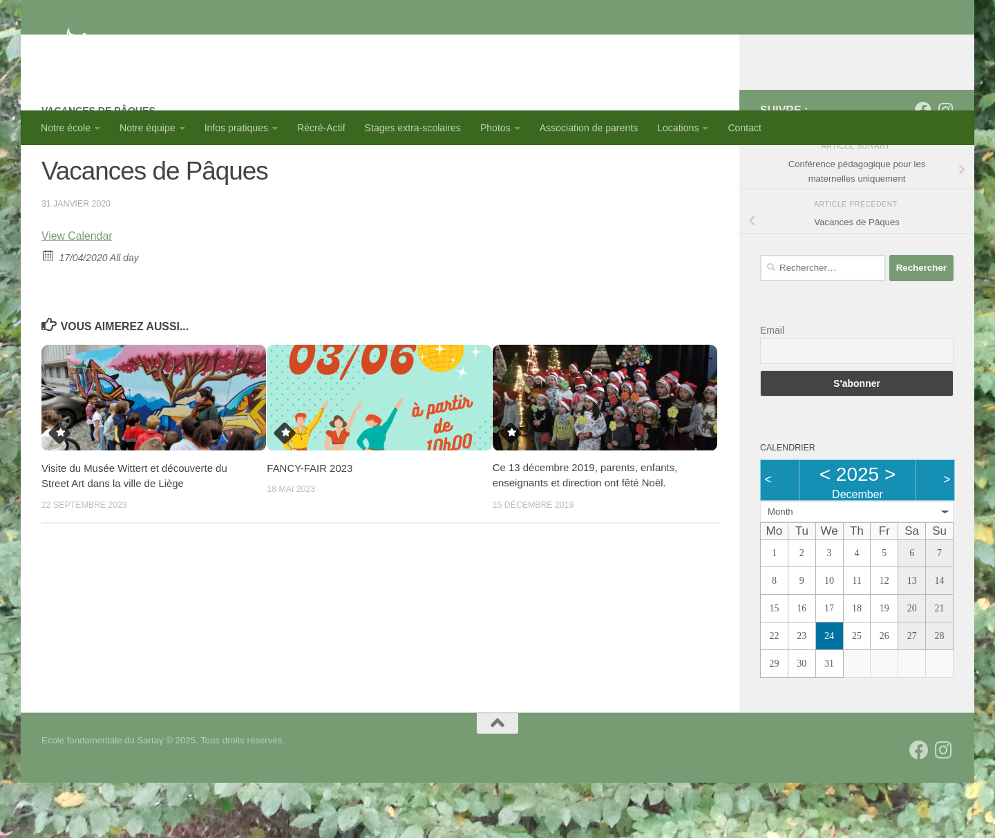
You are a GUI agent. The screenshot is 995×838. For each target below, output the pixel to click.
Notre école (66, 127)
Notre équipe (148, 127)
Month (780, 567)
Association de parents (589, 127)
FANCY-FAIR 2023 (309, 523)
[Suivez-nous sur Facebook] (923, 165)
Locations (678, 127)
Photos (495, 127)
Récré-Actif (321, 127)
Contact (744, 127)
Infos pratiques (236, 127)
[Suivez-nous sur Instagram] (945, 165)
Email (772, 385)
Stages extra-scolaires (413, 127)
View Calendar (77, 291)
